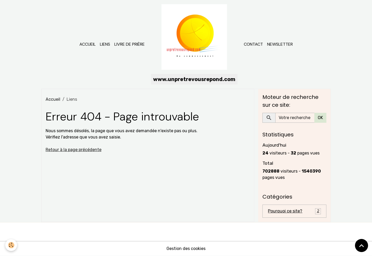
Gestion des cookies (186, 248)
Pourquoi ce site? (294, 211)
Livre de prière (129, 44)
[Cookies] (11, 245)
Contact (253, 44)
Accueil (87, 44)
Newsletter (280, 44)
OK (320, 117)
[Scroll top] (361, 245)
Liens (105, 44)
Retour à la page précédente (73, 149)
